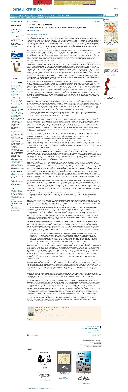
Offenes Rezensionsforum (17, 35)
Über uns (61, 15)
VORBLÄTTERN (97, 22)
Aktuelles (14, 15)
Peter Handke (19, 107)
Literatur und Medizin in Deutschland (17, 166)
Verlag (116, 8)
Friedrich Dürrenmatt (15, 93)
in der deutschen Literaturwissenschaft (16, 207)
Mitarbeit (54, 15)
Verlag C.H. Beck (111, 44)
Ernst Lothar (38, 307)
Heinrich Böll (14, 85)
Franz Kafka (14, 186)
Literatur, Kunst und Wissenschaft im (17, 191)
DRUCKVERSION (96, 330)
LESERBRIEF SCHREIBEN (94, 326)
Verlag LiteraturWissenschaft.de (45, 379)
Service (46, 15)
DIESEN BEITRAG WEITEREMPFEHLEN (91, 328)
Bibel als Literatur (17, 201)
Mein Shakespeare (15, 90)
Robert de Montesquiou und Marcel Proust (17, 161)
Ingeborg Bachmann (16, 111)
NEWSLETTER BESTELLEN (94, 332)
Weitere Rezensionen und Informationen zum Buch (50, 316)
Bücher (33, 15)
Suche (100, 15)
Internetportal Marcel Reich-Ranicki (16, 115)
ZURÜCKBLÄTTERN (32, 22)
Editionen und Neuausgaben (41, 17)
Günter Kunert (14, 84)
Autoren (40, 15)
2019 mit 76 (13, 146)
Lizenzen (89, 346)
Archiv (21, 15)
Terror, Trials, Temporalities (15, 173)
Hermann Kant (14, 91)
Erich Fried (13, 102)
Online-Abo (13, 46)
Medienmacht (14, 32)
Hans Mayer (14, 27)
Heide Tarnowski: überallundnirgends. (16, 137)
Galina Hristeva (34, 30)
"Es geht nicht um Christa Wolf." (16, 149)
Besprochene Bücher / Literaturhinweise (37, 34)
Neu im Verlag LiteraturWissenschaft (111, 74)
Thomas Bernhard (15, 98)
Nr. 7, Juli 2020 (29, 17)
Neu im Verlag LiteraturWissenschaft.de (84, 382)
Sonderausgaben (15, 80)
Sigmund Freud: (17, 197)
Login (67, 15)
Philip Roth (21, 84)
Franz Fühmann (19, 105)
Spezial (27, 15)
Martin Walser (15, 87)
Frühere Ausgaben (20, 17)
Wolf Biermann (17, 88)
